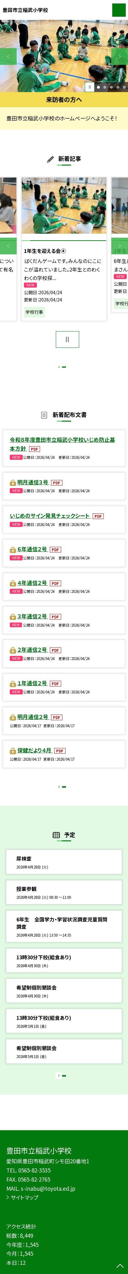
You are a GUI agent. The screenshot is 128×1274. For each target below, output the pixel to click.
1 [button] (98, 87)
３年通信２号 (32, 623)
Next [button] (119, 56)
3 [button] (111, 87)
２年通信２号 (32, 657)
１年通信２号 (32, 690)
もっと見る (60, 368)
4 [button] (117, 87)
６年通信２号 (32, 556)
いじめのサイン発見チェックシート (50, 523)
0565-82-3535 (34, 1170)
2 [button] (105, 87)
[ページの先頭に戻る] (120, 1266)
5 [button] (124, 87)
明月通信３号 (33, 489)
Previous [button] (8, 56)
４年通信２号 (32, 589)
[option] (64, 56)
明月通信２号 (33, 724)
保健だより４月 (35, 757)
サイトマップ (24, 1197)
